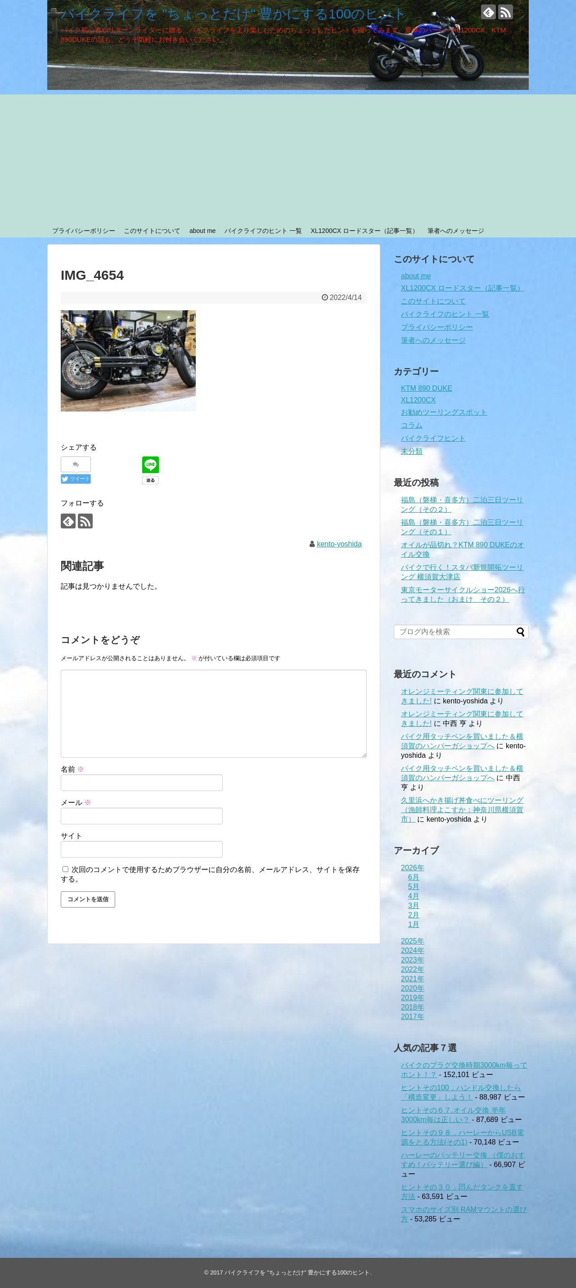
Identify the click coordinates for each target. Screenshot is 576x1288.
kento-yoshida (339, 544)
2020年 (412, 988)
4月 (413, 896)
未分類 (412, 451)
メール (76, 802)
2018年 (412, 1007)
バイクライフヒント (433, 438)
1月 (413, 924)
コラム (412, 425)
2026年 (412, 868)
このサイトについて (152, 230)
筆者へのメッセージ (456, 230)
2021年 (412, 979)
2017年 (412, 1016)
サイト (71, 836)
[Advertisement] (288, 157)
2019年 (412, 998)
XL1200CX (418, 400)
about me (202, 230)
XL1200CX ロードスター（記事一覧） (364, 230)
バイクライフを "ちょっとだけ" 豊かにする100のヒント (234, 13)
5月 (413, 886)
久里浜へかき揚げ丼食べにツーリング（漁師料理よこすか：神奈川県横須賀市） (462, 809)
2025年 (412, 941)
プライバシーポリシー (83, 230)
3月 (413, 905)
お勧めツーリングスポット (444, 412)
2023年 (412, 960)
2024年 (412, 950)
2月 (413, 915)
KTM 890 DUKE (426, 388)
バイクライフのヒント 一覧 (263, 230)
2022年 (412, 969)
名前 (72, 769)
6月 (413, 877)
